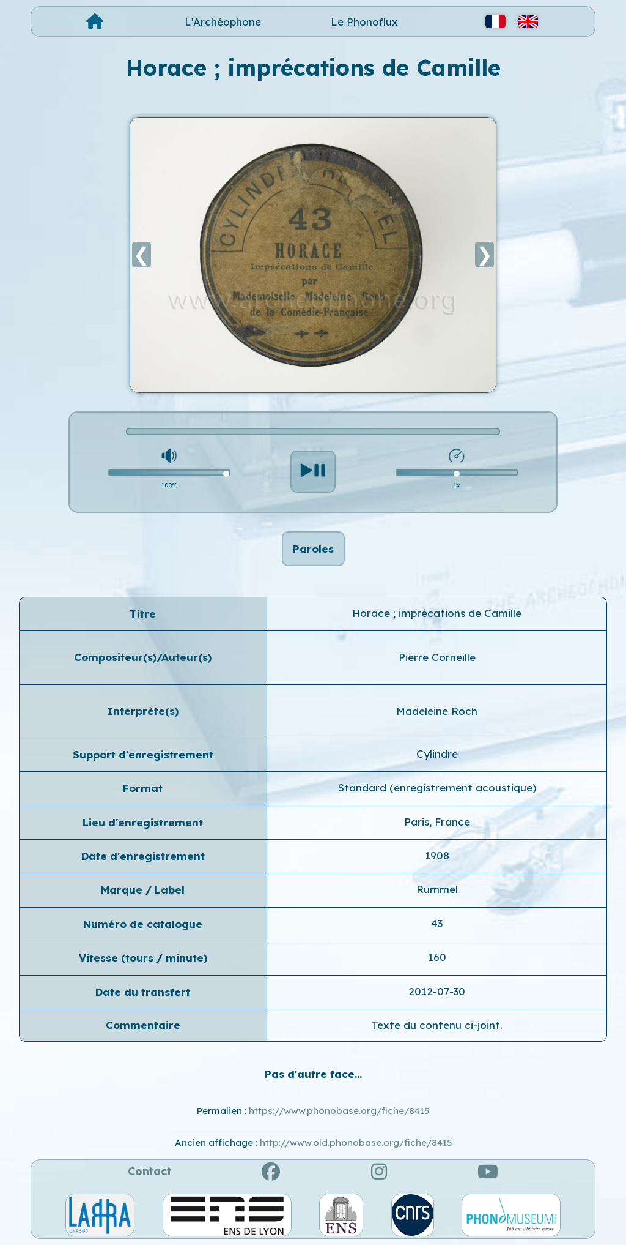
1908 (437, 855)
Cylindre (437, 753)
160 (437, 957)
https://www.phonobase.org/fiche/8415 (339, 1110)
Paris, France (437, 821)
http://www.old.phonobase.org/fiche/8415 (356, 1142)
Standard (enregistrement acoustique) (437, 787)
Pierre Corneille (437, 657)
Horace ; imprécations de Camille (436, 613)
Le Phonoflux (364, 21)
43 (437, 923)
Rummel (437, 889)
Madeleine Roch (436, 711)
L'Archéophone (223, 21)
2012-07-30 (436, 991)
